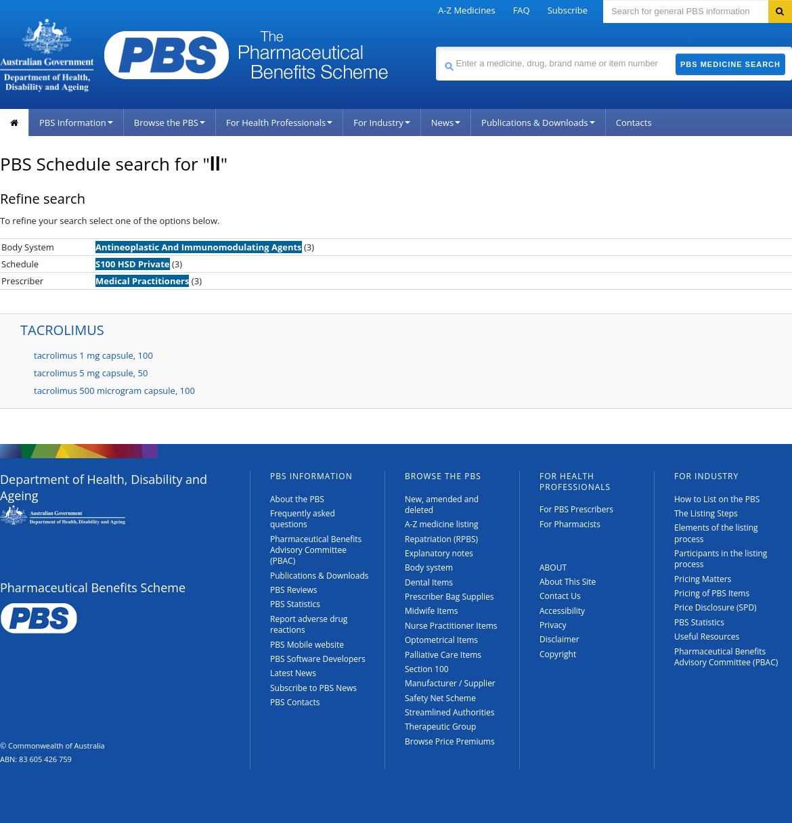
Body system (429, 567)
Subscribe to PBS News (313, 688)
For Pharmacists (570, 524)
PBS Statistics (295, 604)
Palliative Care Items (443, 655)
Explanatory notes (439, 553)
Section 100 (427, 669)
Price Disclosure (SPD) (715, 607)
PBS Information (76, 122)
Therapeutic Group (440, 726)
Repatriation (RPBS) (441, 539)
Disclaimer (559, 639)
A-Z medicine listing (442, 524)
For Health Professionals (279, 122)
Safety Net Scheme (440, 698)
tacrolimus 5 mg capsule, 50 (91, 373)
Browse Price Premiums (450, 741)
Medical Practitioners (142, 281)
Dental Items (429, 582)
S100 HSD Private (132, 264)
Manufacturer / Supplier (450, 683)
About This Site (568, 581)
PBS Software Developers (318, 659)
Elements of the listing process (716, 533)
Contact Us (560, 596)
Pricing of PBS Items (711, 593)
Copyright (558, 654)
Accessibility (562, 611)
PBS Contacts (295, 702)
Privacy (553, 625)
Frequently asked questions (302, 519)
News (445, 122)
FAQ (521, 10)
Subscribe (568, 10)
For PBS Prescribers (576, 509)
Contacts (634, 122)
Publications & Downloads (538, 122)
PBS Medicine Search (730, 64)
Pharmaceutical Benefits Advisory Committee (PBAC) (315, 550)
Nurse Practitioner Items (451, 625)
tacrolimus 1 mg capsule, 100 (93, 355)
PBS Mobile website (307, 644)
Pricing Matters (702, 579)
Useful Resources (706, 636)
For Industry (381, 122)
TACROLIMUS (62, 330)
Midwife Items (431, 611)
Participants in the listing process (720, 559)
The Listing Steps (706, 513)
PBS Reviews (293, 590)
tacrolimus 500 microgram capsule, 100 (114, 390)
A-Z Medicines (466, 10)
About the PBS (297, 499)
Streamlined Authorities (449, 712)
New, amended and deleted (442, 504)
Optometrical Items (441, 640)
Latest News (293, 673)
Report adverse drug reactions (308, 624)
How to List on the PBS (717, 499)
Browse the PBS (169, 122)
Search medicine (435, 46)
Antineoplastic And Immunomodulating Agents (198, 247)
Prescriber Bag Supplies (449, 596)
